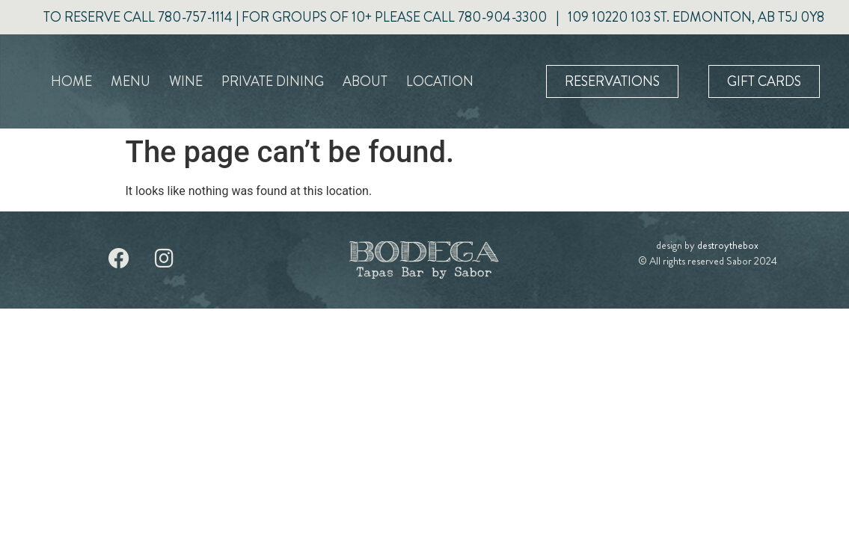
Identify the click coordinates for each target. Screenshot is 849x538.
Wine (186, 81)
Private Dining (272, 81)
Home (71, 81)
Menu (130, 81)
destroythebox (727, 245)
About (365, 81)
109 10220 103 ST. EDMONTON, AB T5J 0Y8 (696, 17)
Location (439, 81)
